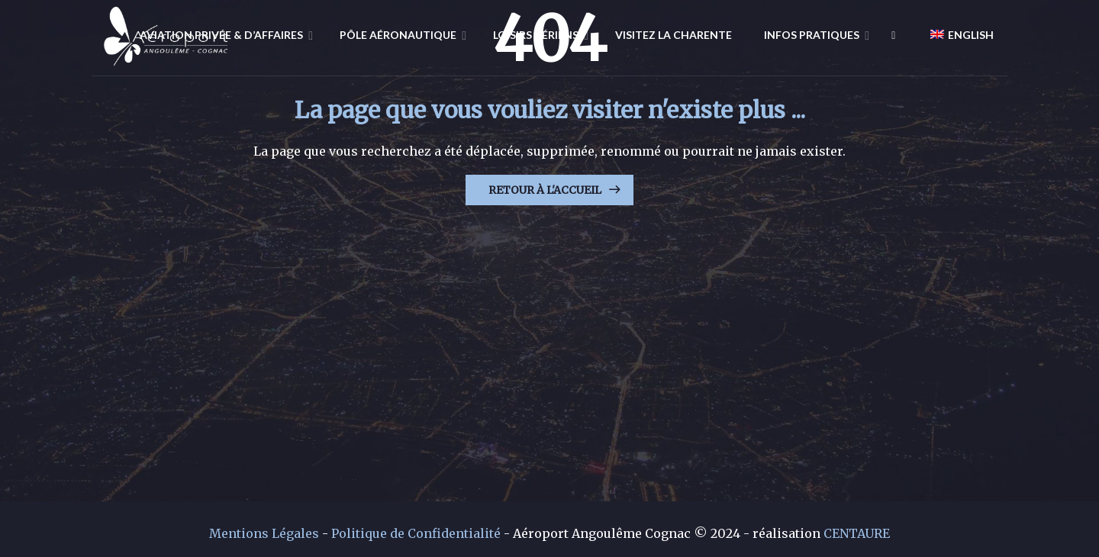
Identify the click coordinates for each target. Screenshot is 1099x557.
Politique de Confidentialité (416, 533)
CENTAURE (856, 533)
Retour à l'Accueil (544, 190)
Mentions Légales (264, 533)
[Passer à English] (955, 34)
